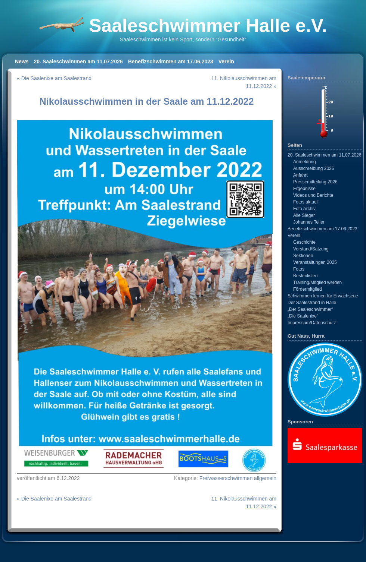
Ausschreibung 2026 (313, 168)
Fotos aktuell (306, 202)
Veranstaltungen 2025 (315, 262)
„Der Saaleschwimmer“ (310, 309)
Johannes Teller (309, 222)
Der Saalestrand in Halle (312, 302)
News (22, 61)
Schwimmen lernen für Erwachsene (323, 296)
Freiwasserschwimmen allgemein (237, 478)
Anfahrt (300, 175)
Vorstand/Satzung (311, 249)
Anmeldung (304, 161)
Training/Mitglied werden (317, 282)
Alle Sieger (304, 215)
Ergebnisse (304, 188)
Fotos (298, 269)
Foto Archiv (304, 208)
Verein (226, 61)
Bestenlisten (305, 275)
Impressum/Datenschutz (312, 322)
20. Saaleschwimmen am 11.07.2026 (78, 61)
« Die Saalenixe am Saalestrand (54, 78)
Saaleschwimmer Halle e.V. (208, 25)
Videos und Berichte (313, 195)
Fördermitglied (307, 289)
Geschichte (304, 242)
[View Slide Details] (325, 445)
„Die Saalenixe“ (303, 316)
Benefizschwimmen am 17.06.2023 (170, 61)
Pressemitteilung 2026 (315, 181)
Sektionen (303, 255)
